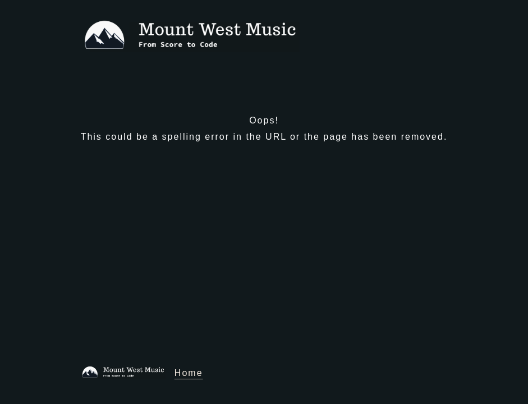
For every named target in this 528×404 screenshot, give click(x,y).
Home (189, 373)
